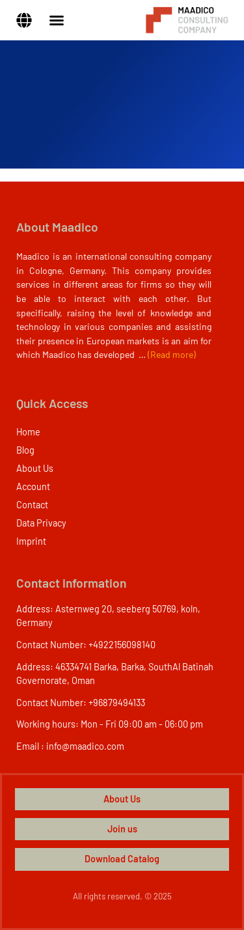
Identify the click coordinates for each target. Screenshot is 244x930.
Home (28, 431)
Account (33, 486)
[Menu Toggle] (56, 20)
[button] (24, 20)
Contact (32, 504)
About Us (34, 468)
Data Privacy (41, 522)
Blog (25, 450)
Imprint (31, 541)
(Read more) (172, 354)
